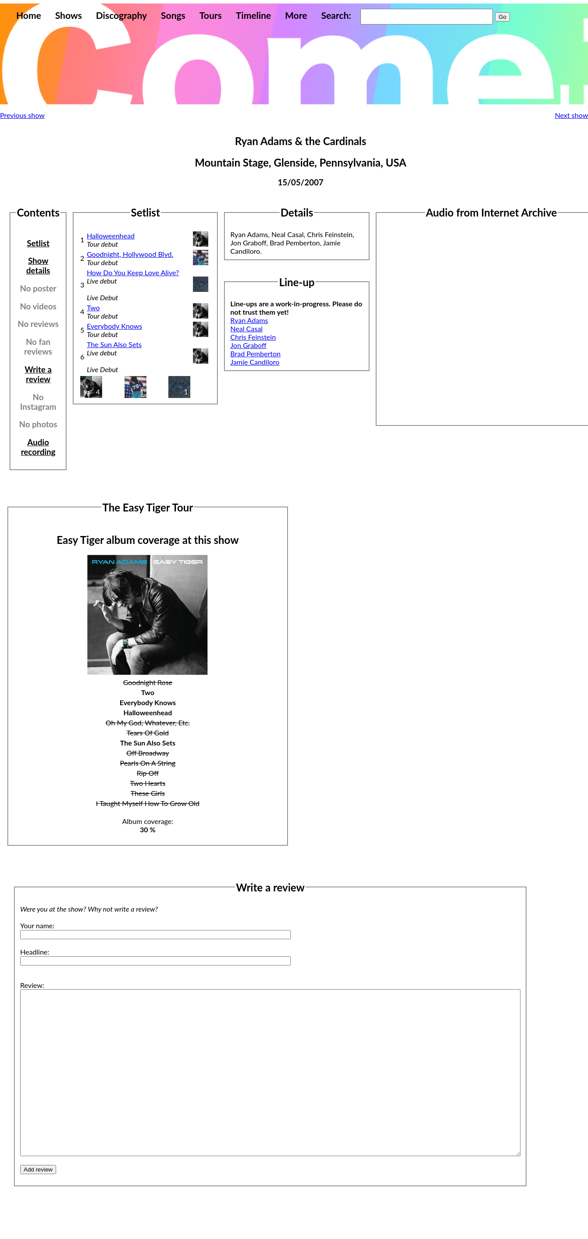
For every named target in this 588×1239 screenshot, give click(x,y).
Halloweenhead (111, 235)
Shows (68, 15)
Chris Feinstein (253, 337)
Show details (38, 265)
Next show (571, 115)
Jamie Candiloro (254, 362)
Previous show (22, 115)
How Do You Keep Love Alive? (133, 272)
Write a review (38, 374)
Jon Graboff (248, 345)
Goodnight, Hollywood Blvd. (130, 254)
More (296, 15)
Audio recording (38, 447)
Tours (211, 15)
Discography (121, 15)
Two (93, 307)
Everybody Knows (114, 326)
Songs (173, 15)
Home (28, 15)
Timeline (253, 15)
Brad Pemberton (255, 353)
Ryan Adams (249, 320)
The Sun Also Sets (114, 344)
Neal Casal (246, 328)
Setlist (38, 243)
